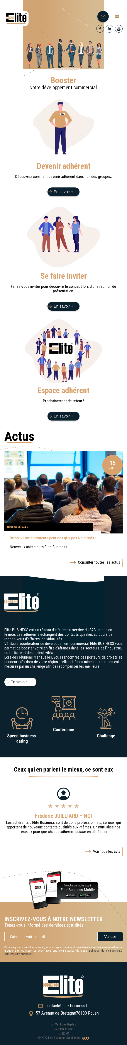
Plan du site (65, 1029)
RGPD (65, 1033)
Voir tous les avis (106, 851)
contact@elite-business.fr (18, 954)
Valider (110, 936)
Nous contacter (105, 17)
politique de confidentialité (105, 950)
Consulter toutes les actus (99, 562)
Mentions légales (65, 1024)
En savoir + (63, 192)
